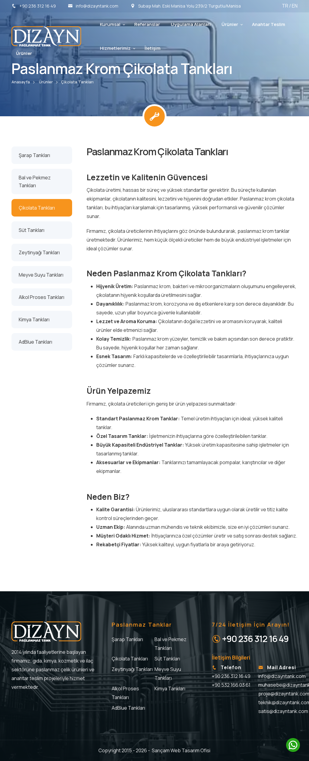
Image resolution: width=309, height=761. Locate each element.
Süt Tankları (167, 658)
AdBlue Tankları (128, 708)
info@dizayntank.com (93, 6)
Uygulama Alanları (191, 24)
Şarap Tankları (127, 639)
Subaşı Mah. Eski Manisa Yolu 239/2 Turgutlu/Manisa (185, 6)
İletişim (153, 48)
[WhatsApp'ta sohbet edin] (293, 745)
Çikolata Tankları (77, 82)
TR (285, 5)
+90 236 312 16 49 (33, 6)
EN (295, 5)
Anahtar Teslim (268, 24)
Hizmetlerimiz (115, 48)
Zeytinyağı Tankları (132, 669)
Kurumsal (110, 24)
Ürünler (229, 24)
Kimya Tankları (169, 688)
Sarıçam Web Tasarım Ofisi (181, 750)
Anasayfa (20, 82)
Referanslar (147, 24)
